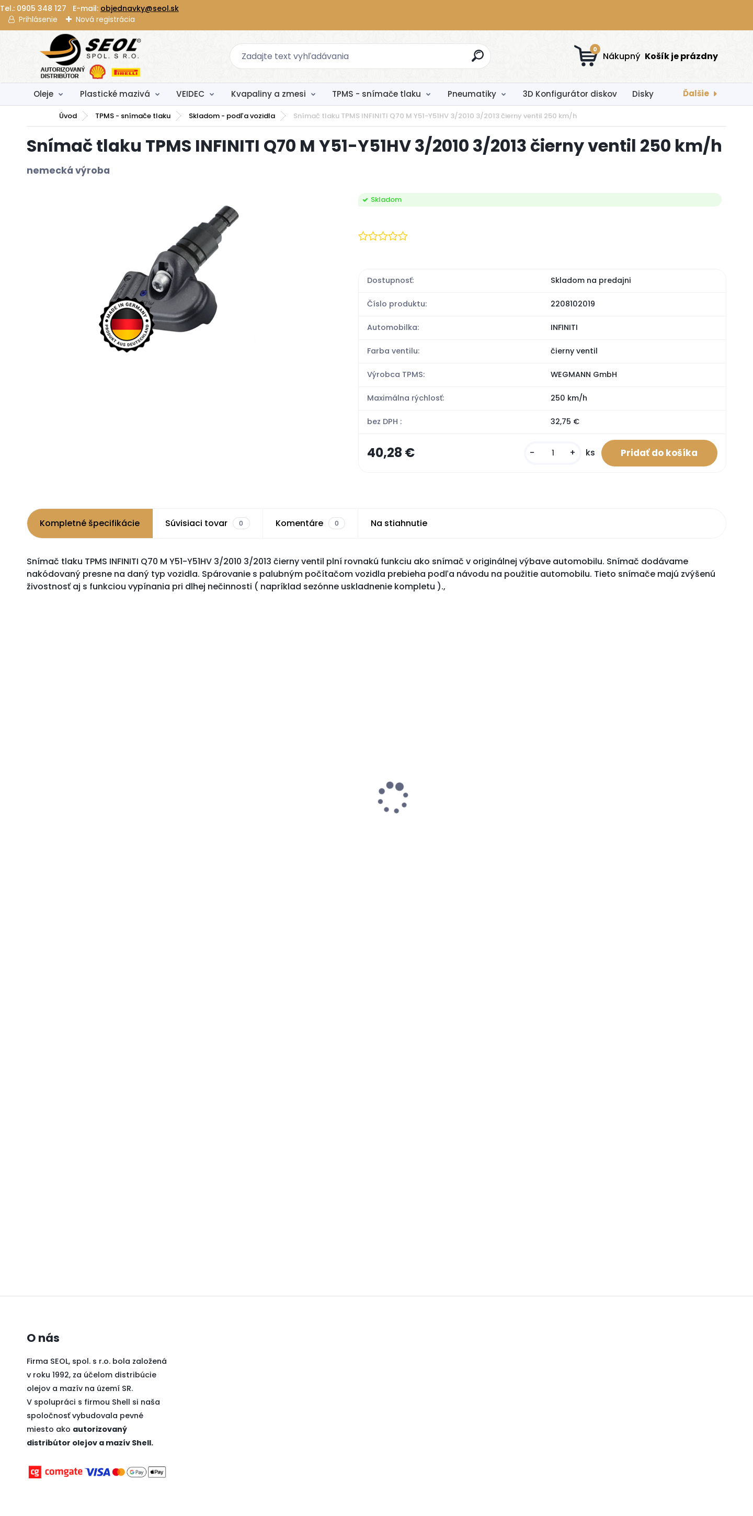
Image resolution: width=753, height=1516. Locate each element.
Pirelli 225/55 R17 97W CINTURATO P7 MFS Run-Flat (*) (280, 822)
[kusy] (549, 453)
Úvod (68, 116)
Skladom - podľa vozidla (232, 116)
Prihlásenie (38, 19)
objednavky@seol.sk (139, 8)
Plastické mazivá (115, 93)
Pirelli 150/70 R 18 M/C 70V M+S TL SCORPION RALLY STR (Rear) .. (625, 827)
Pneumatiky (472, 93)
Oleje (43, 93)
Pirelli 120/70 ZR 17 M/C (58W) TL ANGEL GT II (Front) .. (111, 827)
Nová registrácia (105, 19)
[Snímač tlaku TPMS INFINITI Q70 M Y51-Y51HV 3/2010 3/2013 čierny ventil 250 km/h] (176, 274)
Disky (643, 93)
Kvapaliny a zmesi (268, 93)
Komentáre (310, 524)
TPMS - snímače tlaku (376, 93)
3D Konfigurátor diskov (570, 93)
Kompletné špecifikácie (90, 524)
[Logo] (91, 56)
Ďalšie (696, 93)
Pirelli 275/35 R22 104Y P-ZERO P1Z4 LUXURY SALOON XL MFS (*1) (452, 806)
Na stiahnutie (399, 524)
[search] (479, 60)
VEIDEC (190, 93)
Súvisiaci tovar (207, 524)
